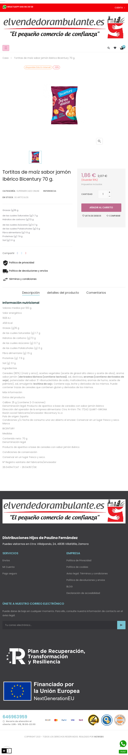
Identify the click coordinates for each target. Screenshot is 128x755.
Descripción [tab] (31, 293)
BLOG (69, 586)
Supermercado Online (27, 191)
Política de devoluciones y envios (85, 580)
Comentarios (96, 293)
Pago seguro (9, 573)
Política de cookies (77, 567)
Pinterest (25, 253)
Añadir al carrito (101, 207)
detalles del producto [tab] (63, 293)
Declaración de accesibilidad (83, 593)
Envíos (6, 560)
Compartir (17, 253)
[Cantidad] (103, 194)
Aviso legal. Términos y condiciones (87, 573)
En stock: (8, 197)
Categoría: (9, 191)
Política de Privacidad (78, 560)
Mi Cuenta (8, 567)
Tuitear (21, 253)
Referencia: (49, 191)
